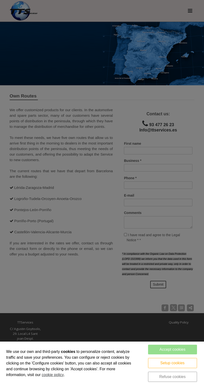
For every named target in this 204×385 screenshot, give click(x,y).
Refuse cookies (172, 377)
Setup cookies (172, 363)
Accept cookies (172, 349)
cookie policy (53, 375)
